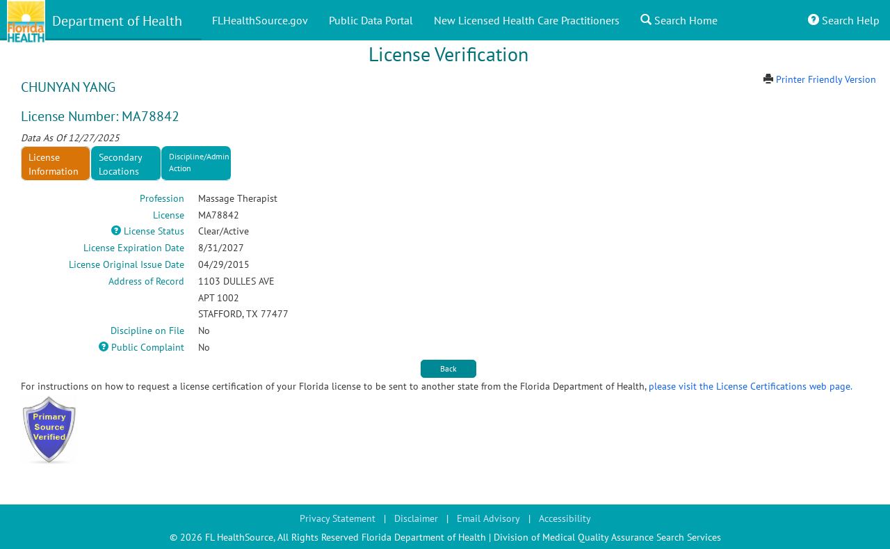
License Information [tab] (54, 164)
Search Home (679, 20)
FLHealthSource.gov (260, 20)
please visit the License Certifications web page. (750, 386)
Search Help (844, 20)
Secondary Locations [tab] (121, 164)
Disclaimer (416, 518)
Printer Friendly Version (826, 79)
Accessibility (565, 518)
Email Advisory (488, 518)
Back (448, 368)
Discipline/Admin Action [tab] (199, 162)
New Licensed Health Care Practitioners (527, 20)
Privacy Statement (337, 518)
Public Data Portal (371, 20)
